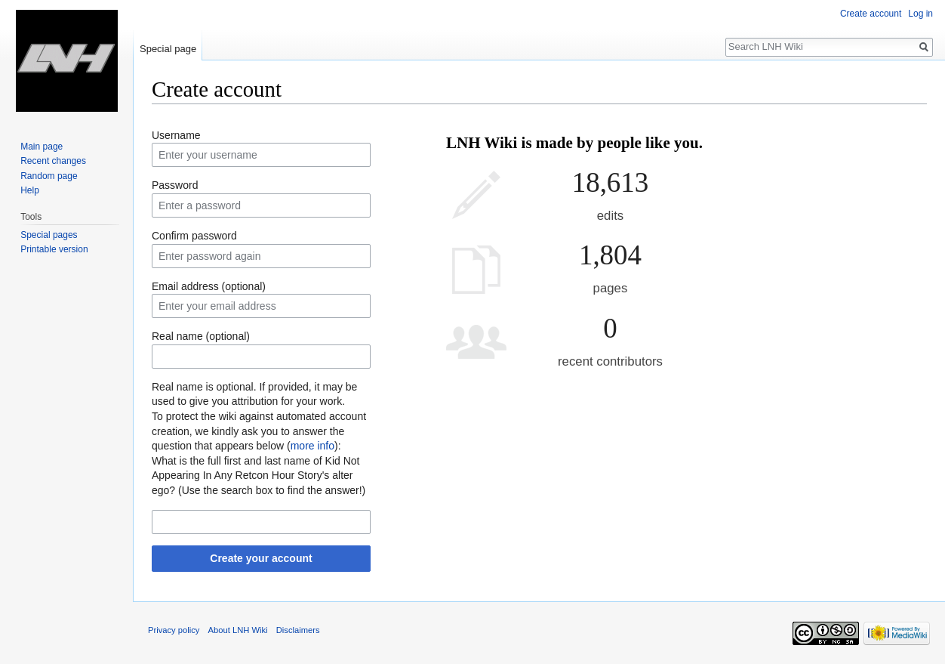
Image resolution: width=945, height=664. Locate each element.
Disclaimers (298, 630)
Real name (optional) (201, 336)
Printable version (54, 249)
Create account (870, 13)
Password (175, 185)
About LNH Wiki (238, 630)
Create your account (261, 558)
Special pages (48, 235)
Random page (48, 176)
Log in (920, 13)
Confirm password (194, 236)
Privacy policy (173, 630)
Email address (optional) (209, 286)
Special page (168, 48)
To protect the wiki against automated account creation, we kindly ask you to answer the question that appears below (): (259, 431)
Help (29, 190)
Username (176, 135)
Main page (41, 146)
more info (312, 446)
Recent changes (53, 161)
